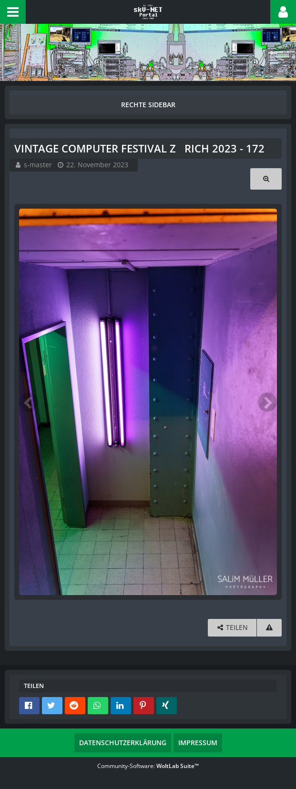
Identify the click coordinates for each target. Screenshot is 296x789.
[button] (13, 12)
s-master (38, 164)
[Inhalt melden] (269, 628)
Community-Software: (148, 766)
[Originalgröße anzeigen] (266, 179)
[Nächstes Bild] (267, 402)
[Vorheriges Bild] (28, 402)
